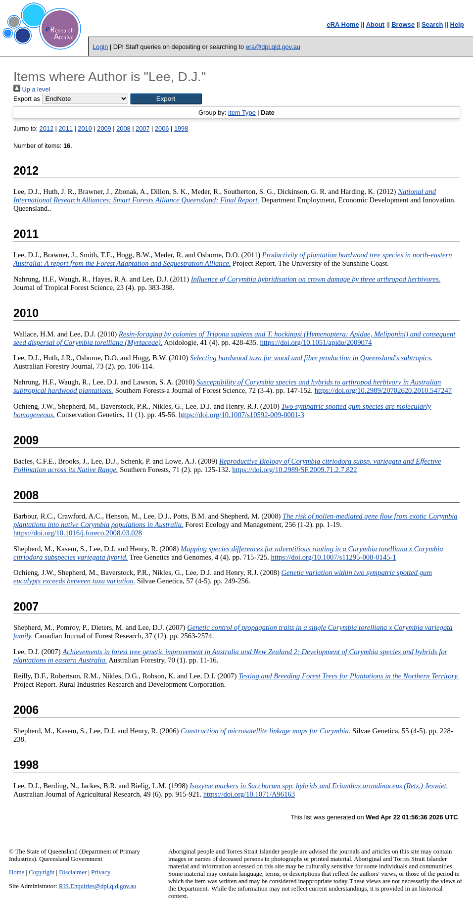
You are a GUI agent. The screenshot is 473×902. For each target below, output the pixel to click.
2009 (104, 128)
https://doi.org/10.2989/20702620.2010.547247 (383, 390)
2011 (65, 128)
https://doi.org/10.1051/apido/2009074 (316, 342)
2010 (85, 128)
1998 (181, 128)
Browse (403, 24)
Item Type (242, 112)
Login (100, 46)
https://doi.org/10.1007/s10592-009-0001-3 (241, 415)
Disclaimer (73, 872)
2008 (123, 128)
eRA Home (343, 24)
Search (432, 24)
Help (457, 24)
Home (16, 872)
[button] (166, 98)
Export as (26, 98)
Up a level (31, 89)
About (375, 24)
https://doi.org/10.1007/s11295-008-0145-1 (333, 557)
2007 (142, 128)
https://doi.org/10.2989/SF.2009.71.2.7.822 (294, 470)
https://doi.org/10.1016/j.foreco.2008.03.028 (77, 533)
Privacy (100, 872)
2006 (162, 128)
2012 (46, 128)
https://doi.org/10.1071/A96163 (249, 794)
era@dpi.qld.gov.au (273, 46)
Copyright (41, 872)
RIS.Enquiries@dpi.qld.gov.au (98, 886)
